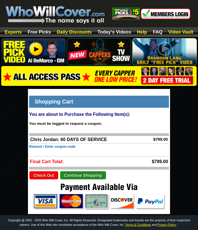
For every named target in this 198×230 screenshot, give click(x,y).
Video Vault (180, 32)
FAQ (157, 32)
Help (142, 32)
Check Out (44, 175)
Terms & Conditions (138, 224)
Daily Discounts (74, 32)
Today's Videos (114, 32)
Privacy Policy (167, 224)
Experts (13, 32)
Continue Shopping (83, 175)
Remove (35, 147)
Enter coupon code (60, 147)
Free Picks (39, 32)
